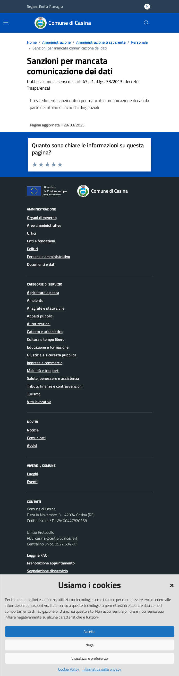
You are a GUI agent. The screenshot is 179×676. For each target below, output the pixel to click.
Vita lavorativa (39, 402)
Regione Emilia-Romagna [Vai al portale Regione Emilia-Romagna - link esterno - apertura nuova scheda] (45, 6)
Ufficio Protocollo (40, 532)
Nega (89, 645)
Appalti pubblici (40, 316)
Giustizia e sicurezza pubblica (51, 355)
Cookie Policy (68, 669)
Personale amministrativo (48, 256)
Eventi (32, 482)
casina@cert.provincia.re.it (56, 538)
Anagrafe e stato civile (45, 308)
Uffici (31, 233)
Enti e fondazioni (41, 241)
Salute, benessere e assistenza (53, 378)
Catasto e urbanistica (45, 331)
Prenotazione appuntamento (51, 563)
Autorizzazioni (39, 324)
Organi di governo (42, 217)
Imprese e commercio (44, 363)
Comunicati (36, 438)
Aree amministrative (44, 225)
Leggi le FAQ (37, 555)
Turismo (33, 394)
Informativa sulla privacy (101, 669)
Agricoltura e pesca (43, 292)
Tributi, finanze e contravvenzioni (55, 386)
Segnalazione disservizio (47, 571)
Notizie (33, 430)
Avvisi (32, 445)
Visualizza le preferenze (89, 658)
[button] (171, 584)
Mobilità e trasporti (43, 370)
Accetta (89, 631)
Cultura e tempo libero (45, 339)
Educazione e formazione (47, 347)
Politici (32, 249)
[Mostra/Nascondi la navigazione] (6, 22)
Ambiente (35, 300)
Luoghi (32, 474)
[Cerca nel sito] (146, 23)
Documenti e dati (41, 264)
